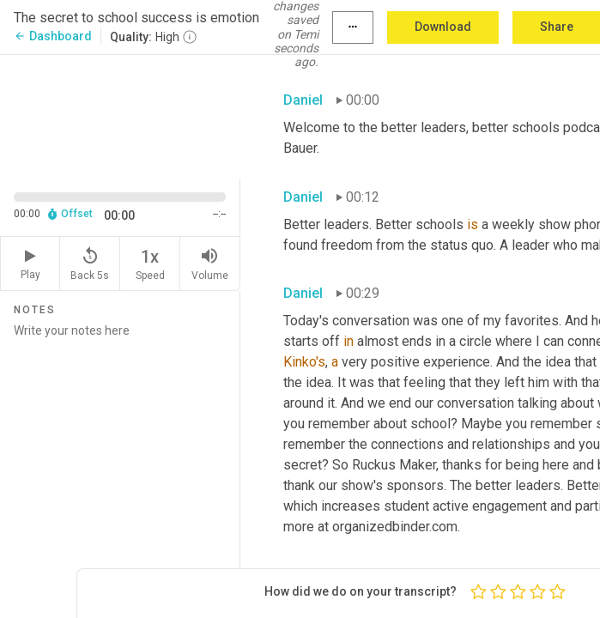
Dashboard (53, 36)
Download (443, 26)
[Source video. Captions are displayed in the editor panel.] (120, 115)
